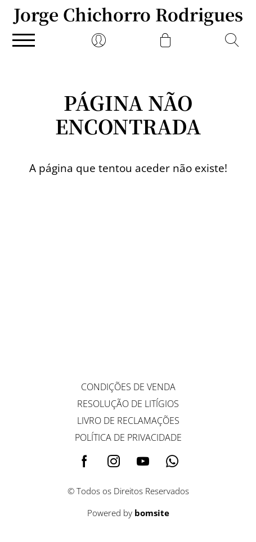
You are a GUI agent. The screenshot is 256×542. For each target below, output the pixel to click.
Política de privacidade (128, 437)
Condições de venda (128, 387)
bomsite (151, 512)
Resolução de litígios (128, 404)
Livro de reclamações (128, 420)
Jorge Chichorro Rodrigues (128, 14)
